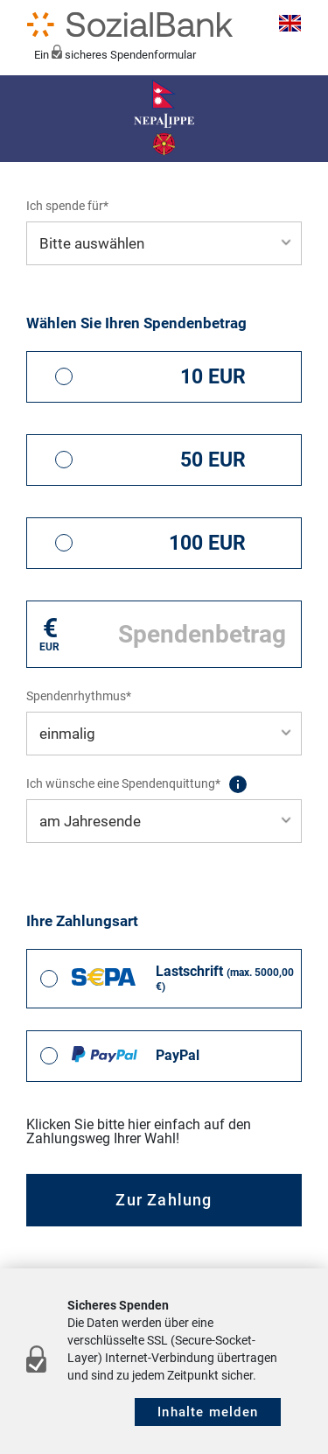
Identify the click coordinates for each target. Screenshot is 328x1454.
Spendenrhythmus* (78, 696)
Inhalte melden (207, 1412)
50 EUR (213, 460)
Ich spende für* (67, 206)
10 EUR (213, 377)
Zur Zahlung (163, 1200)
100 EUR (207, 543)
